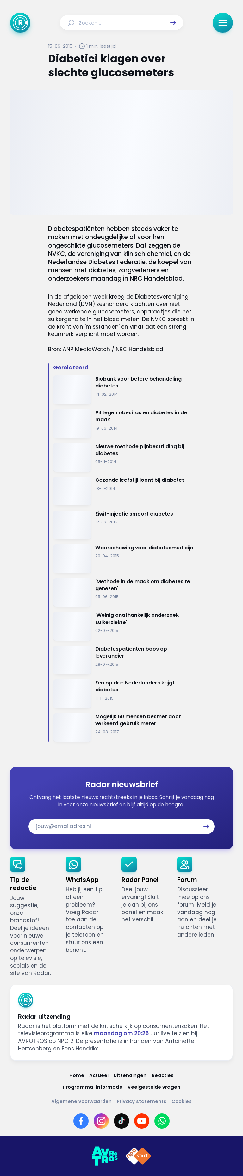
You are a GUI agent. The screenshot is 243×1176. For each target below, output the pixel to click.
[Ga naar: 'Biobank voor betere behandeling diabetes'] (124, 389)
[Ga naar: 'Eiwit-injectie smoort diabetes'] (124, 525)
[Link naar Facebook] (81, 1121)
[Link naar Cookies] (181, 1101)
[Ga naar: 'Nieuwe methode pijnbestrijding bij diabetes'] (124, 457)
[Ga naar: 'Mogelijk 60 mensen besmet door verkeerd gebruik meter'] (124, 727)
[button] (173, 22)
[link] (33, 917)
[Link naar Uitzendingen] (130, 1075)
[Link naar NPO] (138, 1156)
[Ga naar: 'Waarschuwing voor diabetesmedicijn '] (124, 558)
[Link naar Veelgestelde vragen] (154, 1087)
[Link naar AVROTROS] (105, 1156)
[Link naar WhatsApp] (162, 1121)
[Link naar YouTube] (141, 1121)
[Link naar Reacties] (163, 1075)
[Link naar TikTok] (121, 1121)
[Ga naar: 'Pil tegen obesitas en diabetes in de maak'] (124, 423)
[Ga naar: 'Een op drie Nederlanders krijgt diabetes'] (124, 693)
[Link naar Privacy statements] (141, 1101)
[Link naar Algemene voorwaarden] (81, 1101)
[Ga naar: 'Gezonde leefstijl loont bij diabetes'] (124, 491)
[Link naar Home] (76, 1075)
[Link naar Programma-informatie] (92, 1087)
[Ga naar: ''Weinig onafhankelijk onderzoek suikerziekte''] (124, 626)
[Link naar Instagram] (101, 1121)
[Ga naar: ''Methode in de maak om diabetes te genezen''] (124, 592)
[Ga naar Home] (20, 23)
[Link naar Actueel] (99, 1075)
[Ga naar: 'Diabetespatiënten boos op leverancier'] (124, 660)
